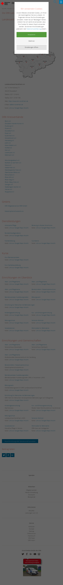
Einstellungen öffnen (31, 47)
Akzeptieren (31, 35)
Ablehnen (31, 41)
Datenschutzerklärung (34, 29)
